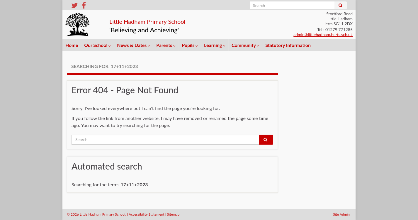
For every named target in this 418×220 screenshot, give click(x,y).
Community (245, 45)
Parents (166, 45)
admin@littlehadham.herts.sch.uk (323, 34)
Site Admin (341, 214)
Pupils (190, 45)
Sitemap (173, 214)
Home (71, 45)
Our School (97, 45)
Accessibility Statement (146, 214)
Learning (214, 45)
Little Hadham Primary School (170, 20)
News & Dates (133, 45)
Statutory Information (287, 45)
